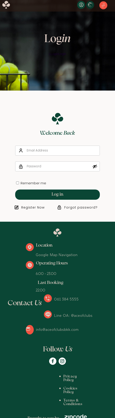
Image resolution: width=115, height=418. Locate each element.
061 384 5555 (66, 299)
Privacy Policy (29, 376)
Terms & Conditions (34, 385)
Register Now (33, 207)
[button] (103, 5)
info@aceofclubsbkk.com (57, 329)
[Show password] (94, 166)
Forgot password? (81, 207)
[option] (57, 45)
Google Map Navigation (57, 254)
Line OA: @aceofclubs (73, 315)
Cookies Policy (61, 376)
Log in (57, 194)
